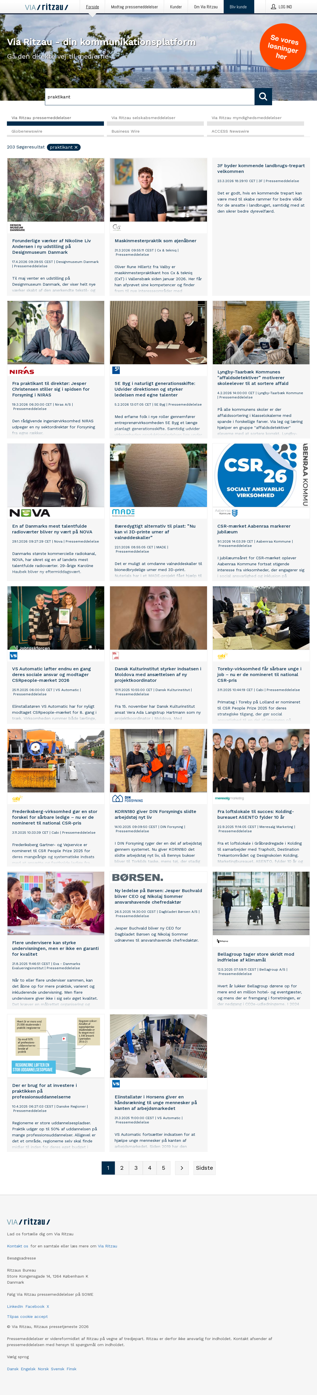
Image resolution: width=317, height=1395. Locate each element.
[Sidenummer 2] (122, 1168)
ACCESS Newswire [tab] (230, 131)
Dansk (12, 1369)
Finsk (71, 1369)
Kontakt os (17, 1246)
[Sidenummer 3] (136, 1168)
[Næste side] (182, 1168)
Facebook (34, 1306)
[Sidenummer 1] (108, 1168)
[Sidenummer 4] (150, 1168)
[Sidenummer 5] (163, 1168)
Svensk (57, 1369)
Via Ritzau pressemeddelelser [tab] (41, 117)
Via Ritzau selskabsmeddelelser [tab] (143, 117)
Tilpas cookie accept (27, 1316)
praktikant (64, 147)
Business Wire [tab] (125, 131)
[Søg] (150, 96)
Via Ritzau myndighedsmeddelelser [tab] (247, 117)
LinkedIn (15, 1306)
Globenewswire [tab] (27, 131)
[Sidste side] (204, 1168)
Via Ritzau (107, 1246)
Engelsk (28, 1369)
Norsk (43, 1369)
